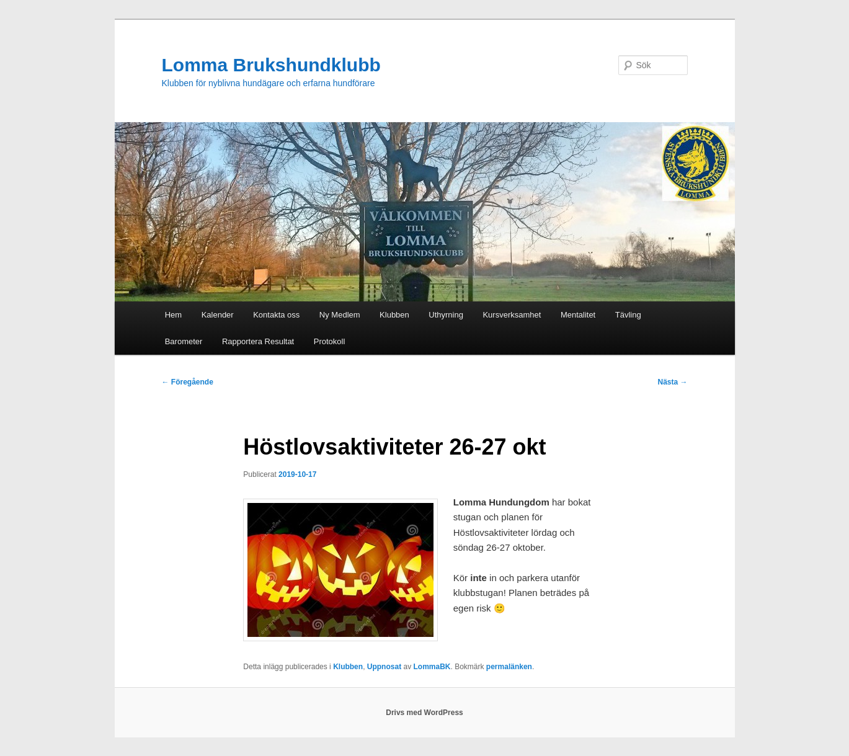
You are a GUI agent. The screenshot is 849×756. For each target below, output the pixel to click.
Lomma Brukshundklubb (271, 65)
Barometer (184, 341)
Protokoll (329, 341)
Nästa (672, 382)
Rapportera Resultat (258, 341)
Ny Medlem (339, 314)
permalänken (509, 666)
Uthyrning (446, 314)
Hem (173, 314)
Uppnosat (384, 666)
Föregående (187, 382)
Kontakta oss (276, 314)
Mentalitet (578, 314)
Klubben (394, 314)
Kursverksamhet (511, 314)
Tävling (628, 314)
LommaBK (431, 666)
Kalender (218, 314)
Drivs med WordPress (424, 712)
